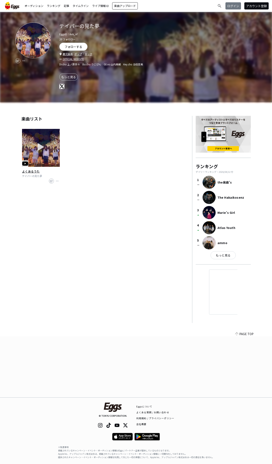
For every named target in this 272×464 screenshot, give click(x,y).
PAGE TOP (244, 395)
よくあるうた (31, 171)
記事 (66, 6)
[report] (23, 60)
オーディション (34, 6)
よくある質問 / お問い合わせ (152, 412)
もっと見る (68, 77)
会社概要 (141, 424)
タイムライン (81, 6)
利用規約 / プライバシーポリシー (155, 418)
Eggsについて (144, 406)
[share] (17, 60)
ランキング (53, 6)
